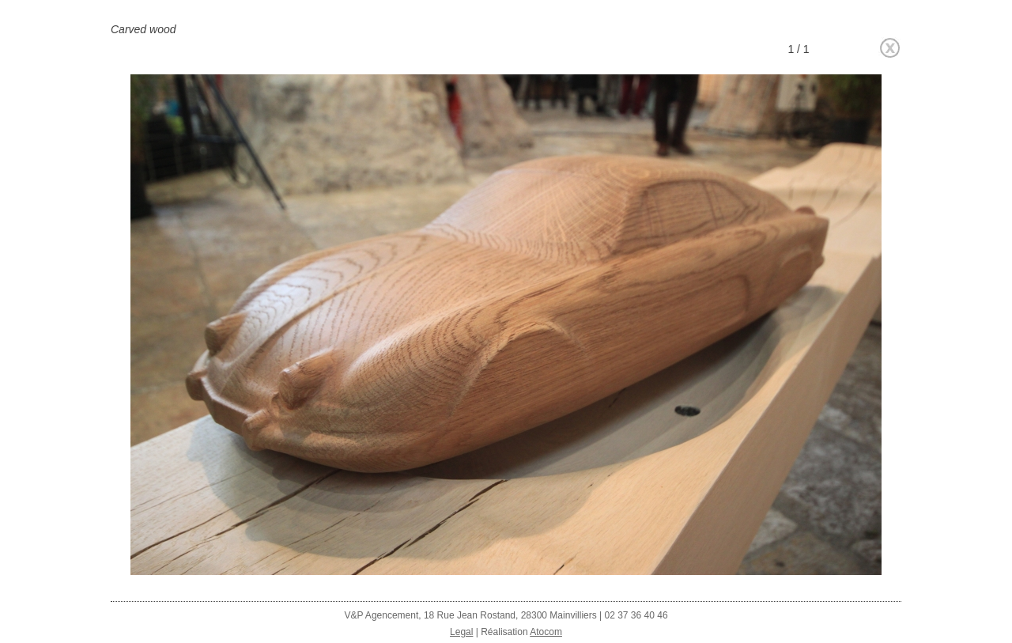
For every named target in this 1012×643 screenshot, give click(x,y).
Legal (461, 631)
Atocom (546, 631)
